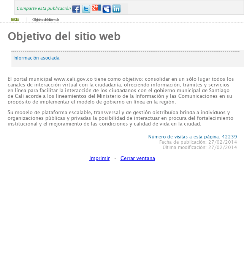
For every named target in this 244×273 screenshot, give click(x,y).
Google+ (96, 9)
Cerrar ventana (137, 158)
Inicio (15, 19)
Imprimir (99, 158)
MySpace (106, 9)
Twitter (86, 9)
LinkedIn (116, 9)
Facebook (75, 9)
